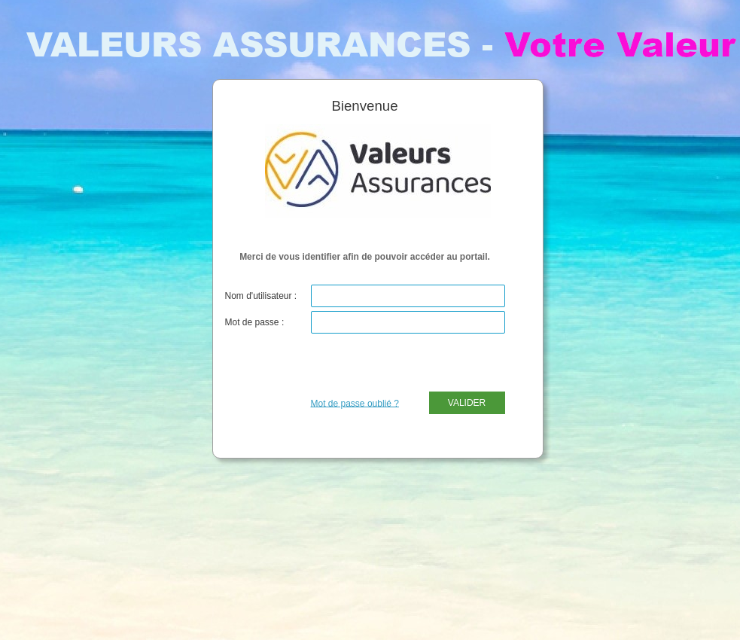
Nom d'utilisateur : (261, 296)
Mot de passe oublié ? (355, 403)
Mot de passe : (255, 322)
